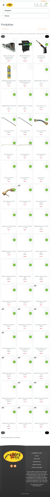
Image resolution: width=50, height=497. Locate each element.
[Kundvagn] (45, 5)
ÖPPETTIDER (37, 458)
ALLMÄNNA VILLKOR (37, 453)
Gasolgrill (41, 484)
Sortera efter (42, 29)
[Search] (35, 5)
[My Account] (37, 5)
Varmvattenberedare (34, 484)
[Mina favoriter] (41, 5)
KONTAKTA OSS (37, 461)
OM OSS (37, 456)
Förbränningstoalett (37, 485)
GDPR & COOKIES (36, 464)
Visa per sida (6, 29)
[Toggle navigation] (3, 5)
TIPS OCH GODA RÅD (37, 467)
